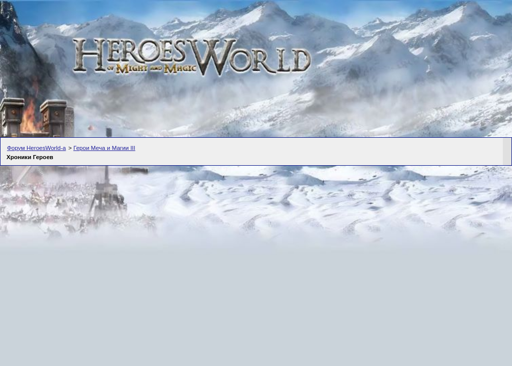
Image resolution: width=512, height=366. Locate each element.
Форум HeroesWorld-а (36, 148)
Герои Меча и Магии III (104, 148)
